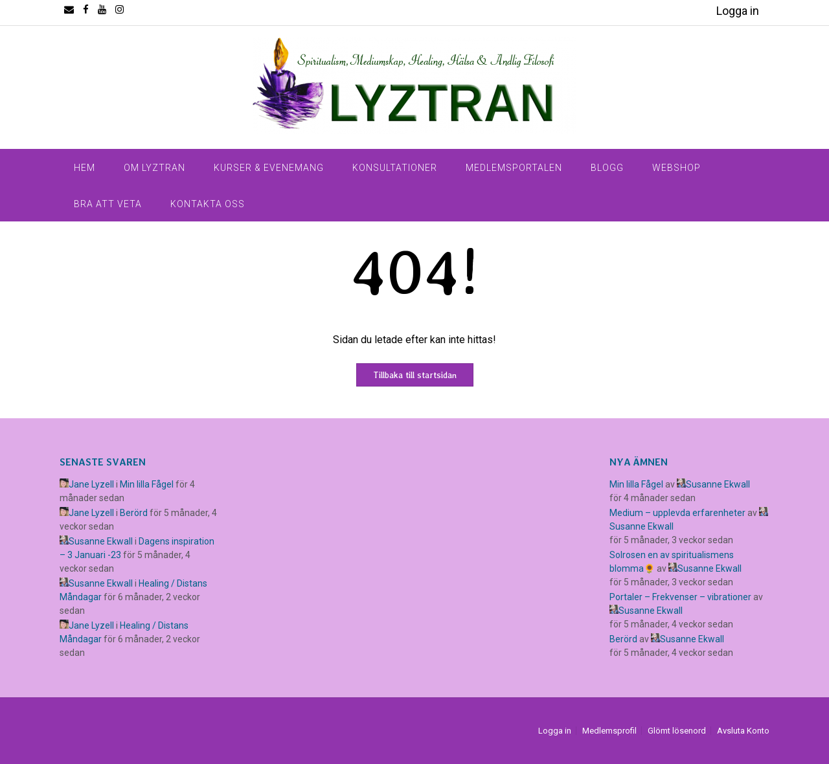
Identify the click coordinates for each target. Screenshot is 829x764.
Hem (84, 168)
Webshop (676, 168)
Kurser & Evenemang (269, 168)
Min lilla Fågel (147, 484)
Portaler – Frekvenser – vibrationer (680, 597)
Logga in (737, 10)
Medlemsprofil (609, 730)
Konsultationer (394, 168)
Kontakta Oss (207, 204)
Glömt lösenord (677, 730)
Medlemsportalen (514, 168)
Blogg (607, 168)
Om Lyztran (154, 168)
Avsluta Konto (743, 730)
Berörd (134, 513)
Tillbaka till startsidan (415, 375)
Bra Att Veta (108, 204)
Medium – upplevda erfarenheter (677, 513)
